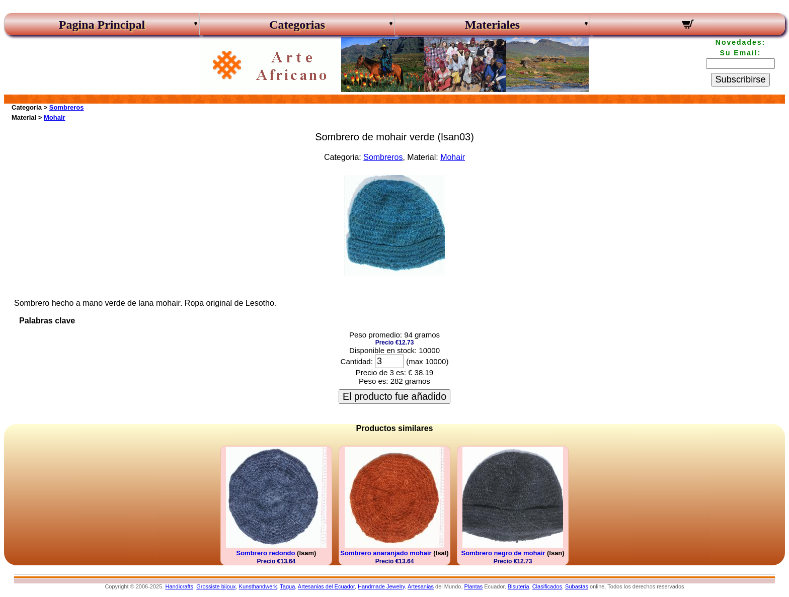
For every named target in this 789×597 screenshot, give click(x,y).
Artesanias (421, 586)
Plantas (473, 586)
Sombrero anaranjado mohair (385, 553)
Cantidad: (357, 361)
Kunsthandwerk (258, 586)
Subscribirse (740, 79)
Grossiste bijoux (215, 586)
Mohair (54, 117)
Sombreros (66, 107)
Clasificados (547, 586)
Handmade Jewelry (381, 586)
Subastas (576, 586)
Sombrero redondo (265, 553)
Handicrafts (179, 586)
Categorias (297, 24)
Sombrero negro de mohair (503, 553)
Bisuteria (518, 586)
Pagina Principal (102, 24)
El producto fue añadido (394, 396)
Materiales (492, 24)
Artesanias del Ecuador (326, 586)
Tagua (287, 586)
